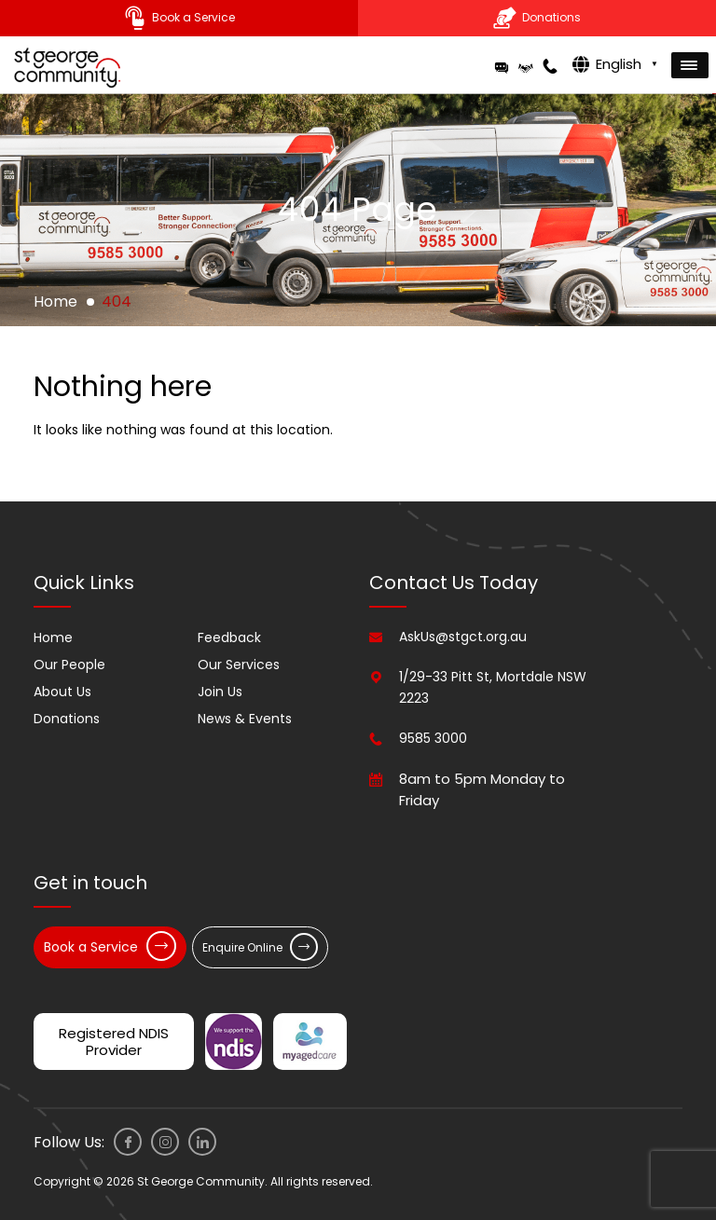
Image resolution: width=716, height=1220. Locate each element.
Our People (69, 664)
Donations (67, 718)
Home (55, 301)
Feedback (229, 637)
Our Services (239, 664)
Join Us (220, 691)
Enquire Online (260, 947)
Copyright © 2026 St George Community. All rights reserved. (203, 1181)
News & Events (245, 718)
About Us (62, 691)
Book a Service (110, 946)
